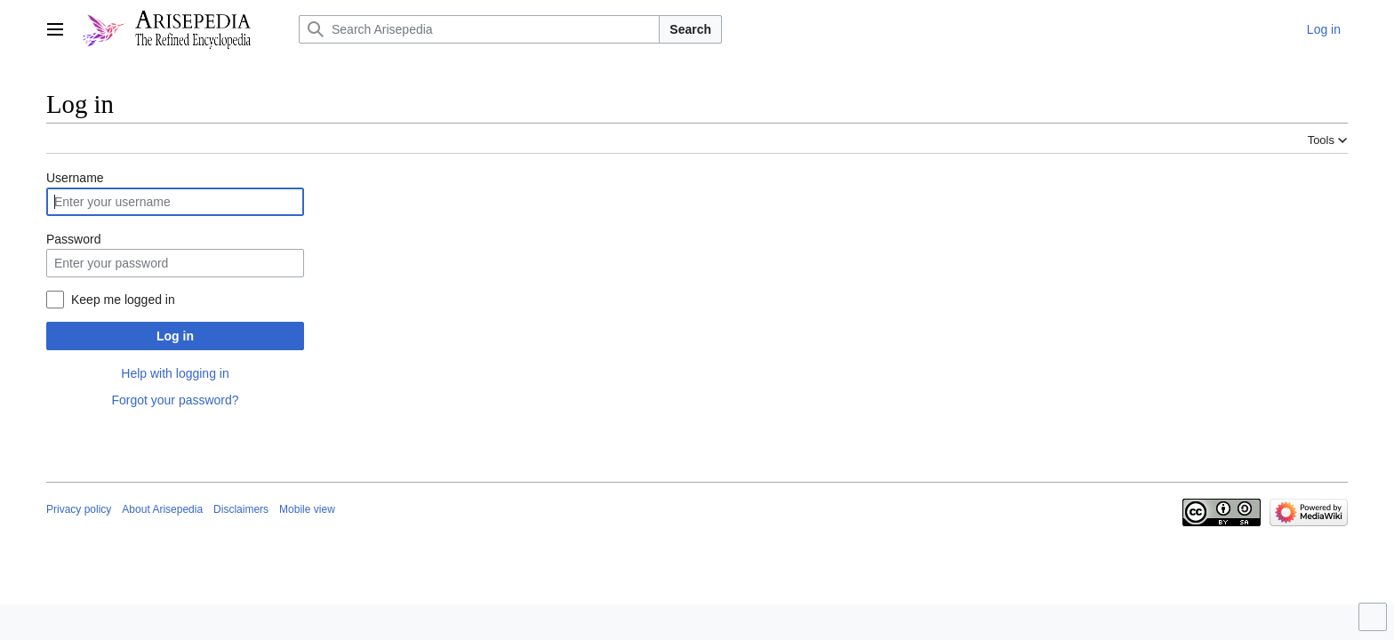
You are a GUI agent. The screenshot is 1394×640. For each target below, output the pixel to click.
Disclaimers (240, 509)
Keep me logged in (123, 299)
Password (73, 239)
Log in (175, 336)
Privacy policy (78, 509)
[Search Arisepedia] (479, 29)
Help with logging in (174, 373)
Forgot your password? (174, 400)
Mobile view (307, 509)
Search (690, 29)
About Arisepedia (162, 509)
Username (75, 178)
